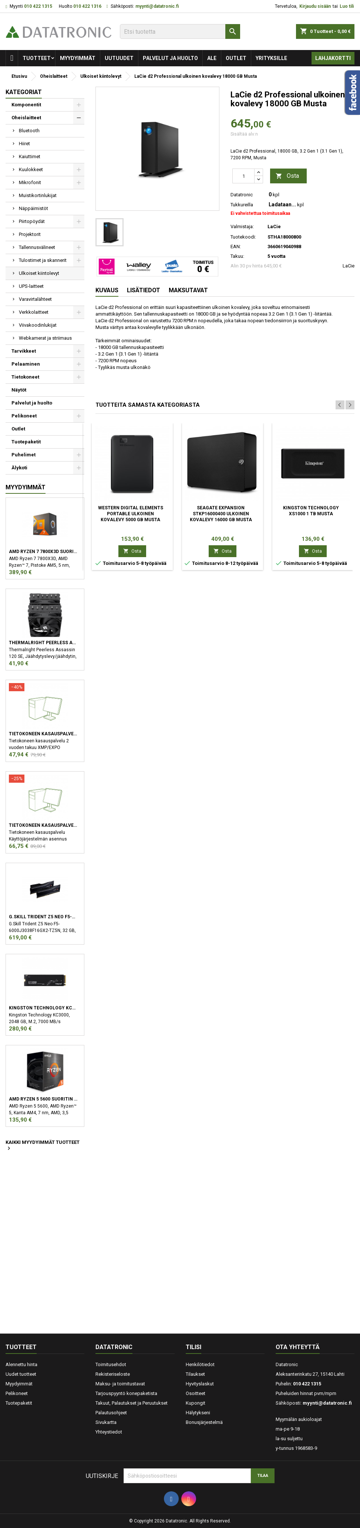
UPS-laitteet (31, 286)
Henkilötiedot (200, 1364)
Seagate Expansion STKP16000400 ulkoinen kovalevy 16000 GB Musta (221, 513)
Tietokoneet (25, 377)
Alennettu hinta (21, 1364)
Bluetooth (29, 130)
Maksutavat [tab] (188, 290)
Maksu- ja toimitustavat (120, 1383)
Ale (211, 58)
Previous (340, 404)
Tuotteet (37, 58)
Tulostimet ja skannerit (43, 260)
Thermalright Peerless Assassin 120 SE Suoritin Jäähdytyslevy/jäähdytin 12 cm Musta (43, 642)
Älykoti (19, 467)
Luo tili (347, 6)
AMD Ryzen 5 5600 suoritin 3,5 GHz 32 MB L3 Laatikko (43, 1099)
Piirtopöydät (32, 221)
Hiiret (24, 143)
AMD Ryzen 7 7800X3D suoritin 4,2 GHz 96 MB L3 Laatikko (43, 551)
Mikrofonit (30, 182)
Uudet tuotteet (21, 1374)
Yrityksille (271, 58)
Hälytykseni (198, 1412)
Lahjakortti (333, 58)
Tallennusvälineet (37, 247)
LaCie (348, 266)
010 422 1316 (87, 6)
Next (350, 404)
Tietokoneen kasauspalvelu (43, 734)
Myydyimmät (77, 58)
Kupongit (195, 1403)
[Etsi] (180, 31)
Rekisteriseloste (112, 1374)
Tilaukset (195, 1374)
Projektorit (30, 234)
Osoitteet (195, 1393)
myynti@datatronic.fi (157, 6)
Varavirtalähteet (35, 299)
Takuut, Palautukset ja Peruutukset (131, 1403)
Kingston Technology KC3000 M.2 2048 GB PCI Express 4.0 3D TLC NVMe (43, 1008)
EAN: (236, 246)
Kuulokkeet (31, 169)
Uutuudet (119, 58)
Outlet (236, 58)
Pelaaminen (25, 364)
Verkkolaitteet (33, 312)
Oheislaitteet (26, 117)
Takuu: (237, 256)
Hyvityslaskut (200, 1383)
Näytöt (18, 390)
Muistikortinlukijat (38, 195)
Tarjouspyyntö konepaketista (126, 1393)
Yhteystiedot (108, 1432)
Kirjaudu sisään (315, 6)
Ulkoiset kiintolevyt (39, 273)
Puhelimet (23, 454)
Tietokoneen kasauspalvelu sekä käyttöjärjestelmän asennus (43, 825)
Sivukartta (106, 1422)
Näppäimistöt (33, 208)
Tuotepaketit (26, 442)
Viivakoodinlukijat (38, 325)
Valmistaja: (242, 226)
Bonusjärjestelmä (204, 1422)
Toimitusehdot (110, 1364)
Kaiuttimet (29, 156)
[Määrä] (243, 176)
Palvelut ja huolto (170, 58)
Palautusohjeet (111, 1412)
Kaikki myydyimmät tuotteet (43, 1146)
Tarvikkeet (23, 351)
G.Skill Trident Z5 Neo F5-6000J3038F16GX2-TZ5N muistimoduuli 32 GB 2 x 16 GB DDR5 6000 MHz (43, 917)
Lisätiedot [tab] (143, 290)
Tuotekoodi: (243, 237)
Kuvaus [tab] (106, 290)
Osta (287, 176)
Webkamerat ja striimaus (45, 338)
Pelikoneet (24, 416)
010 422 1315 (38, 6)
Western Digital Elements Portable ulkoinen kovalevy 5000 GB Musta (130, 513)
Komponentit (26, 104)
